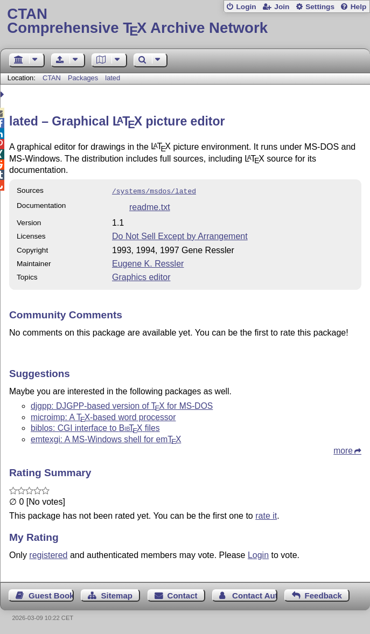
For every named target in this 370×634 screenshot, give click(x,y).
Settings (319, 7)
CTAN (52, 78)
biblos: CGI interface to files (95, 426)
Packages (84, 78)
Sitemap (116, 594)
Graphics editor (141, 276)
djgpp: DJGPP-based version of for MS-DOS (122, 404)
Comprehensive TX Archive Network (184, 21)
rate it (266, 514)
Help (359, 7)
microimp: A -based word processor (103, 416)
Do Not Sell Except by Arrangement (180, 235)
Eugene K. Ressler (148, 262)
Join (281, 7)
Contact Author (254, 594)
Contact (182, 594)
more (343, 449)
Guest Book (51, 594)
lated (112, 78)
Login (246, 7)
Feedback (323, 594)
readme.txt (149, 206)
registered (48, 554)
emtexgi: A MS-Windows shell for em (106, 438)
